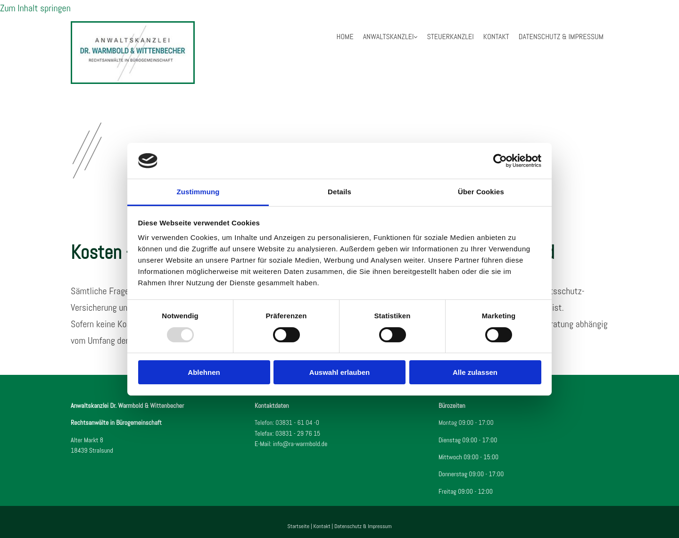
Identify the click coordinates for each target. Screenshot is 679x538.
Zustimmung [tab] (198, 192)
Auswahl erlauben (339, 372)
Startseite (299, 526)
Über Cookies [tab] (481, 192)
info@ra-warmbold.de (300, 443)
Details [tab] (339, 192)
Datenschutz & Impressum (561, 36)
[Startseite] (133, 80)
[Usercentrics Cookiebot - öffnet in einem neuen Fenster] (500, 161)
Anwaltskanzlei (388, 36)
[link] (390, 36)
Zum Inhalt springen (35, 8)
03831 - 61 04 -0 (297, 422)
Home (345, 36)
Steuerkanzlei (450, 36)
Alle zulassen (475, 372)
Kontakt (496, 36)
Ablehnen (204, 372)
